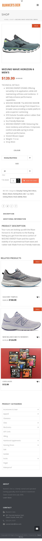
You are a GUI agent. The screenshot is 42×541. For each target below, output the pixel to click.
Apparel (6, 414)
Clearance (6, 418)
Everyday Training (22, 191)
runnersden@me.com (13, 524)
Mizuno (5, 194)
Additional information (14, 219)
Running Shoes (17, 194)
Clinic (5, 423)
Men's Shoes (32, 191)
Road (15, 197)
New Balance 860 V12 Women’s (15, 337)
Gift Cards (6, 432)
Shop (12, 19)
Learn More (7, 498)
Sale (24, 194)
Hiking (5, 436)
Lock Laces (7, 381)
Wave (25, 197)
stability (20, 197)
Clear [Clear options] (3, 175)
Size (17, 164)
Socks (5, 458)
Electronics (7, 427)
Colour (17, 150)
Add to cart (30, 180)
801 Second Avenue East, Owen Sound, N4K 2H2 (15, 516)
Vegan (5, 463)
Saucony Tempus (10, 297)
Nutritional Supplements (12, 440)
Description (8, 214)
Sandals (6, 454)
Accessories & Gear (10, 409)
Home (6, 19)
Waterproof (7, 467)
